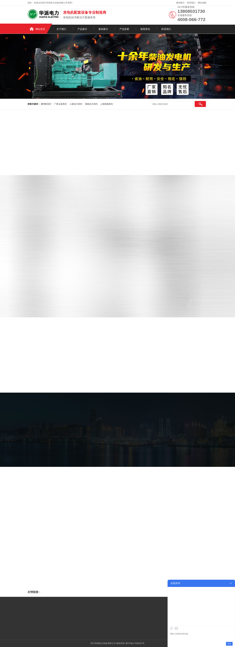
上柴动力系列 (76, 104)
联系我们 (191, 3)
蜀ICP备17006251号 (134, 643)
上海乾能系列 (106, 104)
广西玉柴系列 (60, 104)
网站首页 (40, 29)
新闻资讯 (145, 29)
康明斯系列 (46, 104)
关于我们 (61, 29)
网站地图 (202, 3)
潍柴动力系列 (91, 104)
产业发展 (124, 29)
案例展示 (180, 3)
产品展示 (82, 29)
